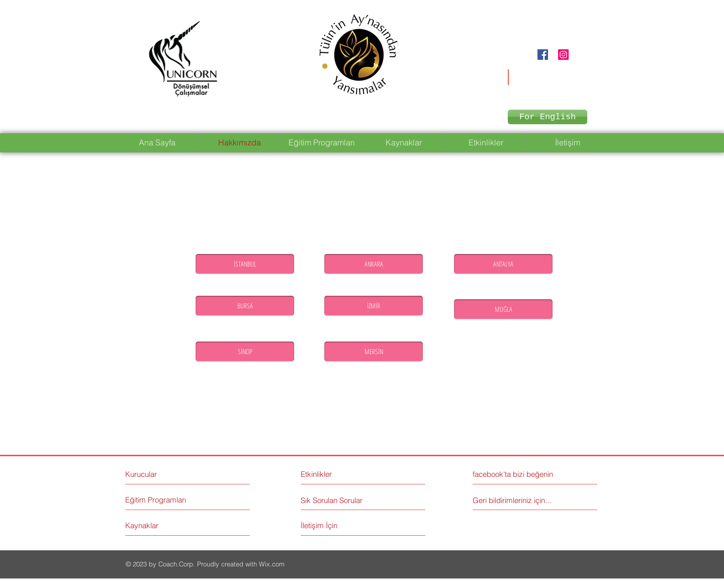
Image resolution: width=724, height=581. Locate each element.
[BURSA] (245, 306)
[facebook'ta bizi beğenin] (518, 474)
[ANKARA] (373, 264)
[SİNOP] (245, 352)
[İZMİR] (373, 306)
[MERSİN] (373, 352)
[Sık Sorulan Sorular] (333, 500)
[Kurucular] (168, 474)
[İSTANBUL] (245, 264)
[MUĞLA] (503, 309)
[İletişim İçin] (339, 525)
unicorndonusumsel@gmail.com (537, 73)
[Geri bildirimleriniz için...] (514, 500)
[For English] (547, 117)
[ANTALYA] (503, 264)
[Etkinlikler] (345, 474)
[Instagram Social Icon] (563, 54)
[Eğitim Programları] (163, 499)
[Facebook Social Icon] (542, 54)
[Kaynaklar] (163, 525)
